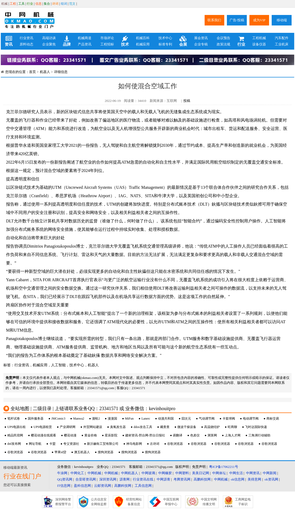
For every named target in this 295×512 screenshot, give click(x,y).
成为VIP (259, 20)
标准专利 (165, 44)
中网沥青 (163, 479)
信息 (38, 4)
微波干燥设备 (186, 427)
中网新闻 (269, 473)
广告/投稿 (237, 20)
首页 (32, 72)
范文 (72, 4)
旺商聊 (232, 427)
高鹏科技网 (202, 479)
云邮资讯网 (102, 486)
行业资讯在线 (143, 479)
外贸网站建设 (92, 427)
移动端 (282, 20)
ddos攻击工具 (143, 427)
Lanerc (145, 418)
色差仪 (195, 435)
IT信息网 (63, 486)
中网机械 (94, 473)
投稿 (186, 101)
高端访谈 (49, 38)
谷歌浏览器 (175, 444)
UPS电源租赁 (43, 427)
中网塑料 (182, 473)
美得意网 (254, 479)
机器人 (45, 72)
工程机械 (259, 38)
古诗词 (154, 444)
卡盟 (52, 444)
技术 (125, 41)
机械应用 (143, 44)
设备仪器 (259, 44)
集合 (47, 4)
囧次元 (186, 418)
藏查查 (165, 427)
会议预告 (223, 38)
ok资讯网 (271, 479)
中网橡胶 (165, 473)
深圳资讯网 (107, 479)
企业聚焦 (49, 44)
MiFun (129, 418)
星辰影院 (111, 435)
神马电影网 (134, 444)
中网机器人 (129, 473)
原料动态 (26, 44)
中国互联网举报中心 (171, 502)
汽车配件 (281, 38)
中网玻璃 (148, 473)
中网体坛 (219, 473)
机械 (4, 4)
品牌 (67, 41)
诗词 (55, 4)
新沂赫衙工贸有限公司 (102, 444)
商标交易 (272, 418)
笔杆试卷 (13, 418)
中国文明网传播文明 (209, 502)
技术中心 (165, 38)
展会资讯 (201, 38)
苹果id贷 (60, 452)
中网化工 (77, 473)
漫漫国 (112, 418)
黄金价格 (90, 435)
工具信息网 (143, 486)
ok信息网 (237, 479)
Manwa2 (78, 418)
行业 (30, 4)
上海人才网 (233, 435)
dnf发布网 (14, 444)
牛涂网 (62, 473)
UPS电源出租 (16, 427)
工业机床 (281, 44)
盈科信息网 (82, 486)
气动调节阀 (207, 418)
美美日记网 (200, 473)
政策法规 (223, 44)
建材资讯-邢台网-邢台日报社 (145, 435)
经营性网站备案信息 (134, 502)
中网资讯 (253, 473)
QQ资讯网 (64, 479)
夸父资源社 (71, 444)
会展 (183, 41)
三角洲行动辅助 (259, 435)
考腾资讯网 (181, 479)
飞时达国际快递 (256, 427)
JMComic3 (58, 418)
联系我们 (214, 20)
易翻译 (177, 435)
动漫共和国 (166, 418)
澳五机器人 (82, 452)
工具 (21, 4)
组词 (64, 4)
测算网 (212, 435)
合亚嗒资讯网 (85, 479)
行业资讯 (26, 38)
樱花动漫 (70, 435)
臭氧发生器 (118, 427)
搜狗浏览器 (105, 452)
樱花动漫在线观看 (43, 435)
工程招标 (107, 44)
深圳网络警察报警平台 (63, 502)
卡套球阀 (228, 418)
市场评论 (107, 38)
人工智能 (58, 365)
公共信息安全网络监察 (99, 502)
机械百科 (143, 38)
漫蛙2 (96, 418)
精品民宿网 (15, 435)
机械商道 (84, 38)
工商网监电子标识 (243, 502)
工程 (13, 4)
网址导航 (35, 444)
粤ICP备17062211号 (223, 467)
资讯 (8, 41)
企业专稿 (201, 44)
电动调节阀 (251, 418)
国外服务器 (35, 418)
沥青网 (124, 479)
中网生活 (236, 473)
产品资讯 (84, 44)
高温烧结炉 (212, 427)
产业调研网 (67, 427)
